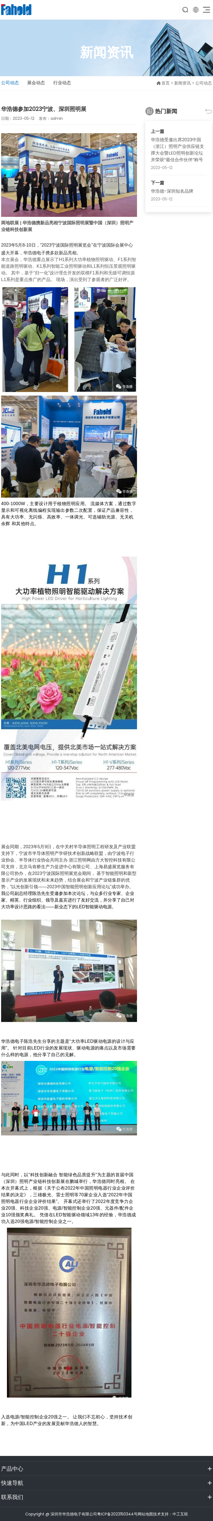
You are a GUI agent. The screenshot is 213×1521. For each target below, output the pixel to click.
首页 (165, 83)
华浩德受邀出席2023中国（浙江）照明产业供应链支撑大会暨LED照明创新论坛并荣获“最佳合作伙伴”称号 (177, 150)
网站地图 (145, 1514)
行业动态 (62, 83)
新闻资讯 (182, 83)
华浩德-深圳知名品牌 (172, 191)
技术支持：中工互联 (170, 1514)
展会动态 (36, 83)
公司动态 (10, 83)
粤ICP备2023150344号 (117, 1514)
